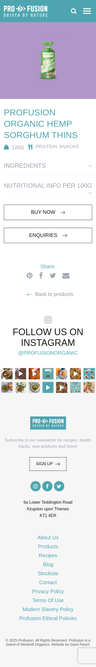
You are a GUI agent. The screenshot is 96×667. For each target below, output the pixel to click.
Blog (48, 564)
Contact (48, 582)
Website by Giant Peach (70, 644)
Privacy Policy (48, 591)
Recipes (48, 555)
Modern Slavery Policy (48, 609)
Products (48, 546)
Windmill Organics (34, 644)
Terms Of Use (47, 600)
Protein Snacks (57, 146)
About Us (47, 537)
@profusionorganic (48, 353)
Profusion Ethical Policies (48, 618)
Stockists (48, 573)
